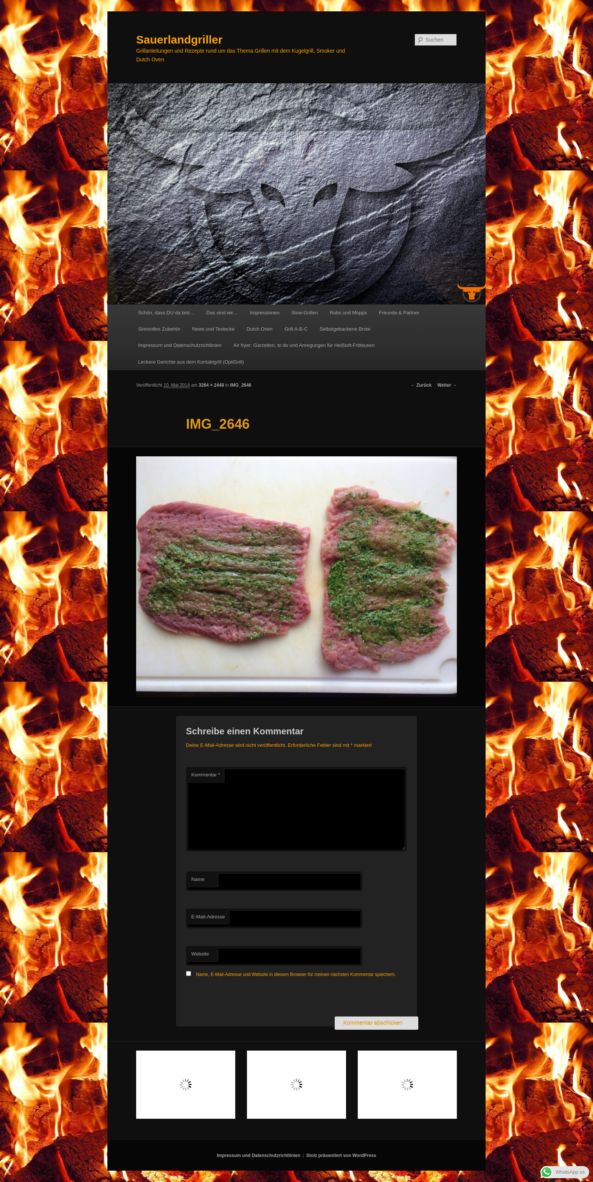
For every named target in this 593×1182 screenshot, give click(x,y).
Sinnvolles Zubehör (159, 329)
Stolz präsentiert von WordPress (341, 1155)
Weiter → (447, 385)
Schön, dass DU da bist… (166, 312)
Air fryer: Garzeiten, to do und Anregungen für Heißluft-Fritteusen (304, 345)
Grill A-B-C (295, 329)
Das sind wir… (222, 312)
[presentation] (243, 998)
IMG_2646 (240, 385)
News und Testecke (213, 329)
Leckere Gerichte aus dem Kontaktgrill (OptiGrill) (191, 362)
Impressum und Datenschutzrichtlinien (179, 345)
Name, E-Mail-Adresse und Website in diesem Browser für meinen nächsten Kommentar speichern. (296, 974)
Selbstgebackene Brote (345, 329)
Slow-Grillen (304, 312)
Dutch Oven (260, 329)
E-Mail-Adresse (208, 917)
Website (200, 954)
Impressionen (264, 312)
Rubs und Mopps (348, 312)
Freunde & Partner (399, 312)
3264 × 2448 (211, 385)
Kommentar (205, 775)
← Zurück (421, 385)
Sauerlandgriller (179, 39)
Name (198, 879)
